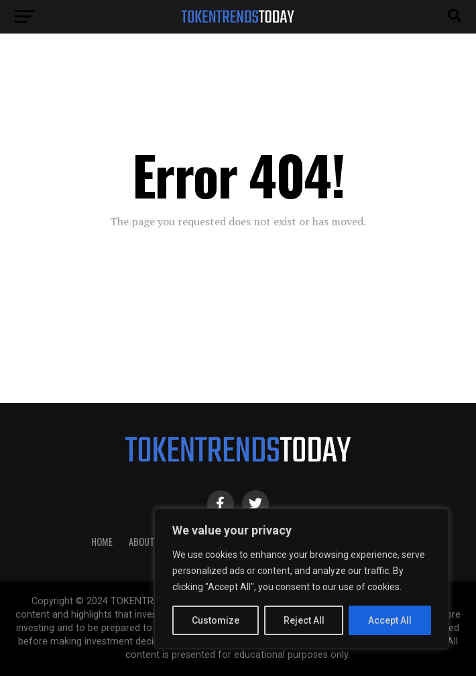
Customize (215, 620)
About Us (148, 541)
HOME (102, 541)
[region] (301, 578)
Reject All (304, 620)
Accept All (390, 620)
